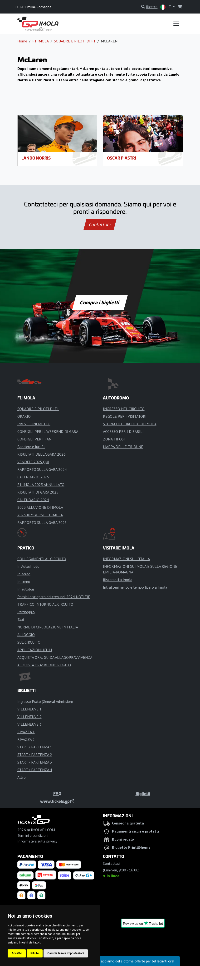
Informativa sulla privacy (37, 841)
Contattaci (100, 224)
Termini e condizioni (32, 835)
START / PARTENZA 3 (34, 762)
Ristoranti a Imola (117, 579)
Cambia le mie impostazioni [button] (65, 953)
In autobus (25, 589)
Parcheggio (26, 611)
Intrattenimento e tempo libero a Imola (135, 587)
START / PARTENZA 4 (34, 769)
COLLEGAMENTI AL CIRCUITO (41, 558)
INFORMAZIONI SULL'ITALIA (126, 558)
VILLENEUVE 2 (29, 716)
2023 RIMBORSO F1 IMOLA (40, 515)
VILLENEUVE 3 (29, 724)
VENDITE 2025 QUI (33, 461)
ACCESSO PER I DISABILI (123, 431)
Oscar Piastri (121, 158)
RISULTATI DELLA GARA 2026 (41, 454)
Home (22, 41)
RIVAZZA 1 (26, 731)
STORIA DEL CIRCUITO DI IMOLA (129, 423)
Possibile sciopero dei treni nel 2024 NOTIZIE (53, 596)
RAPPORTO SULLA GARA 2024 (42, 469)
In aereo (23, 574)
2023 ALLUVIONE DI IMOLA (40, 507)
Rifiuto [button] (34, 953)
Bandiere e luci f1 (31, 446)
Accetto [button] (16, 953)
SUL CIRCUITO (28, 642)
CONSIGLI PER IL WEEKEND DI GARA (47, 431)
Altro (21, 777)
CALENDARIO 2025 (33, 477)
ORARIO (24, 416)
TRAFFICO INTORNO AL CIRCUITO (45, 604)
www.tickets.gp (57, 801)
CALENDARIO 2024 (33, 499)
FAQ (57, 793)
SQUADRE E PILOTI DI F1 (75, 41)
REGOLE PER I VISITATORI (124, 416)
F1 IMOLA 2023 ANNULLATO (40, 484)
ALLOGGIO (26, 634)
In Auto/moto (28, 566)
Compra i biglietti (100, 302)
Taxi (20, 619)
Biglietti (143, 793)
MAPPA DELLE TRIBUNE (123, 446)
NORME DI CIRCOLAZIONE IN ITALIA (47, 627)
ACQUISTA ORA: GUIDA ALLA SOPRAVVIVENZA (54, 657)
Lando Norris (36, 158)
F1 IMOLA (40, 41)
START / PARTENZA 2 (34, 754)
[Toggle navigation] (176, 23)
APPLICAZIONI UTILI (34, 649)
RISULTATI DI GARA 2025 (38, 492)
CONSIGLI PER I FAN (34, 439)
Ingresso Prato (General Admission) (45, 701)
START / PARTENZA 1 (34, 747)
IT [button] (166, 7)
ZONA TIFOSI (114, 439)
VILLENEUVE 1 (29, 709)
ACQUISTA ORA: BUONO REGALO (44, 665)
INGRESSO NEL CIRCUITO (124, 408)
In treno (23, 581)
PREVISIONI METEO (33, 423)
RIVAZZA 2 (26, 739)
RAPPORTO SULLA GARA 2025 (42, 522)
